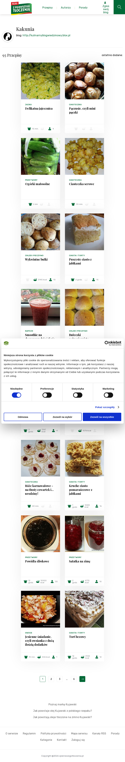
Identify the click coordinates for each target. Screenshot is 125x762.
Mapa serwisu (79, 733)
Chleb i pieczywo (34, 255)
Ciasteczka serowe (81, 184)
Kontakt (62, 739)
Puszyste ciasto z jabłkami (80, 261)
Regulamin (29, 733)
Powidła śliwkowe (37, 561)
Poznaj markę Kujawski (62, 704)
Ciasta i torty (77, 255)
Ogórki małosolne (37, 184)
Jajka (28, 104)
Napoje (29, 331)
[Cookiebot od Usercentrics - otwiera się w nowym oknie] (107, 343)
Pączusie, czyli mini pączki (82, 110)
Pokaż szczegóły (105, 407)
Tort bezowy (77, 637)
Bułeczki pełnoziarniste (79, 337)
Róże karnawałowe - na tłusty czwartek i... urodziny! (39, 490)
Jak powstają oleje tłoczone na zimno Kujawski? (62, 717)
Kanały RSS (99, 733)
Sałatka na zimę (79, 561)
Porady (115, 733)
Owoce (28, 633)
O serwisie (12, 733)
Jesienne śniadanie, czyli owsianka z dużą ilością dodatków (39, 641)
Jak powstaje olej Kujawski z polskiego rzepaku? (62, 710)
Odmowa (23, 417)
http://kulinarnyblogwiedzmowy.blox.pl (46, 35)
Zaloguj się (78, 739)
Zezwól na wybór (62, 417)
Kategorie (46, 739)
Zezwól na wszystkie (102, 417)
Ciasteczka (75, 104)
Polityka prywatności (53, 733)
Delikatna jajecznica (39, 108)
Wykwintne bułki (36, 259)
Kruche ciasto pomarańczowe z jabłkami (80, 490)
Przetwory (31, 180)
